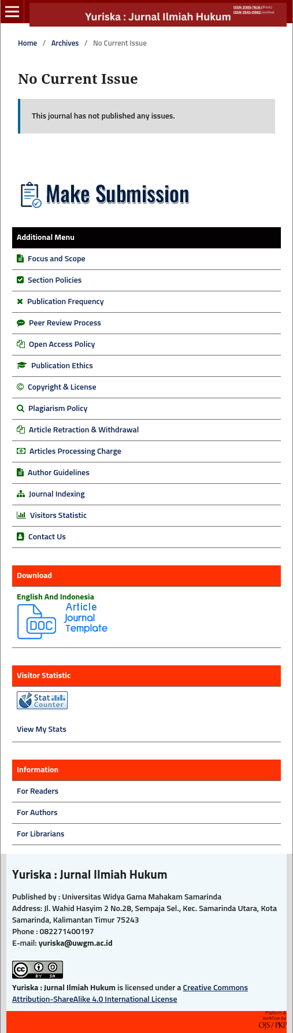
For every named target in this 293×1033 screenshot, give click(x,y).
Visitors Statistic (58, 516)
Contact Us (47, 537)
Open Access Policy (62, 344)
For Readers (37, 791)
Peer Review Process (65, 323)
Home (27, 43)
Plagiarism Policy (57, 409)
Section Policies (54, 280)
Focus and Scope (56, 259)
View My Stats (41, 729)
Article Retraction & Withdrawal (84, 430)
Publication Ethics (62, 366)
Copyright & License (62, 387)
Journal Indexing (57, 494)
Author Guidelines (59, 473)
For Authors (37, 813)
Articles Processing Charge (74, 451)
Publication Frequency (65, 302)
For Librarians (40, 834)
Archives (65, 43)
